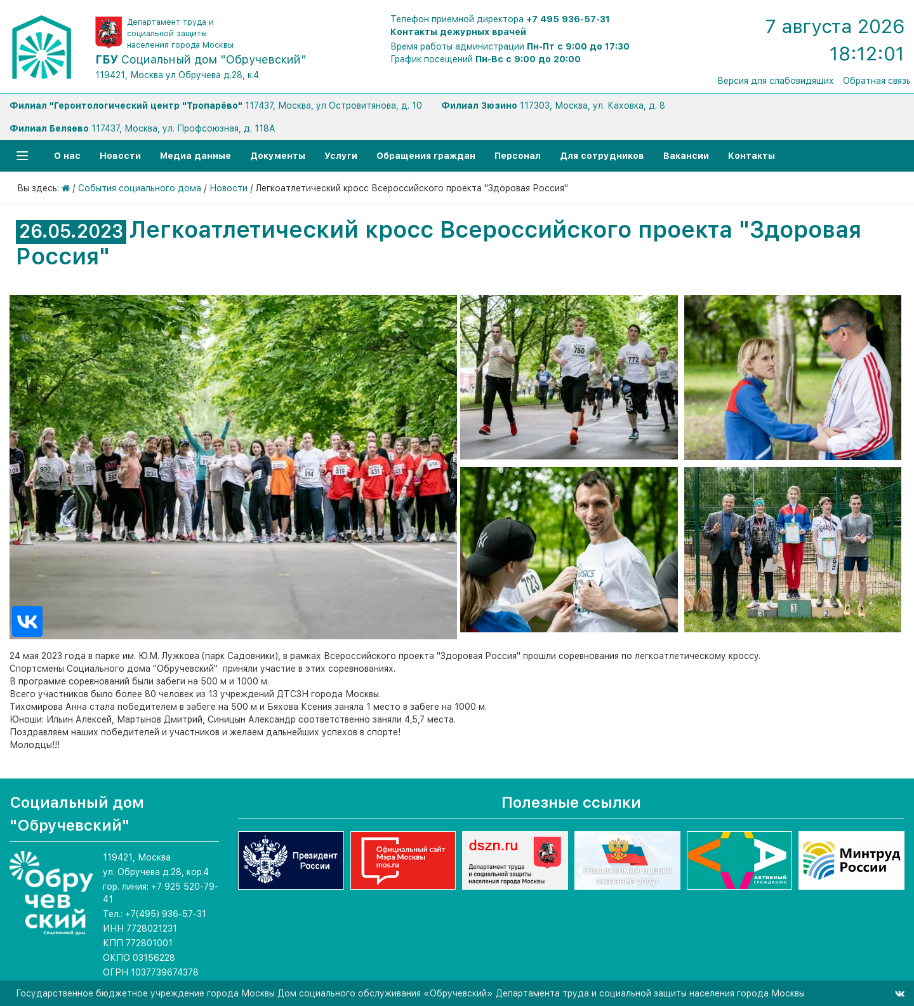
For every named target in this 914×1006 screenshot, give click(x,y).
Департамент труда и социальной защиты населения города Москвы (180, 33)
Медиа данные (195, 156)
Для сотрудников (602, 156)
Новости (120, 156)
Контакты (751, 156)
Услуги (340, 156)
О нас (67, 156)
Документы (277, 156)
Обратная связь (877, 81)
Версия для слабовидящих (775, 81)
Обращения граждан (425, 156)
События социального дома (139, 188)
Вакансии (686, 156)
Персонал (517, 156)
